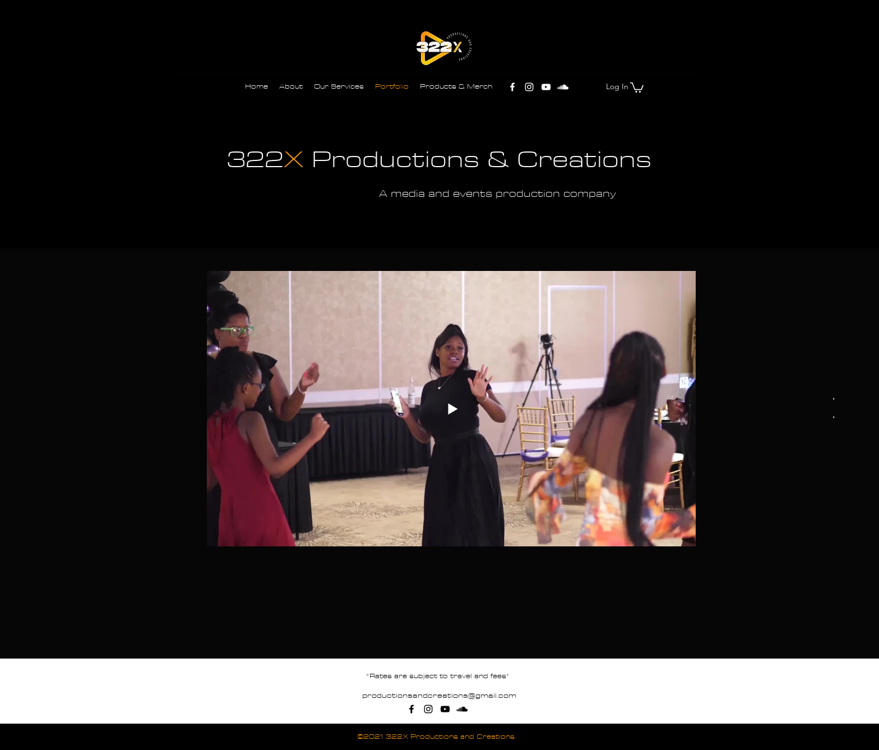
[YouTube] (546, 87)
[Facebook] (512, 87)
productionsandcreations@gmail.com (439, 695)
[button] (637, 87)
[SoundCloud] (562, 87)
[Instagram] (529, 87)
